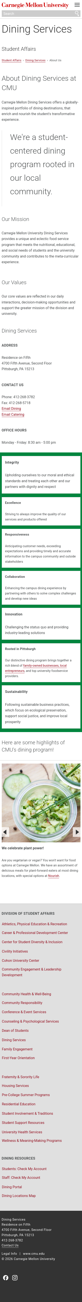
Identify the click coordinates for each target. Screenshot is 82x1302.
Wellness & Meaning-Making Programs (32, 1141)
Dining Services (37, 29)
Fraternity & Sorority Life (20, 1077)
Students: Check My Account (24, 1169)
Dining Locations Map (19, 1196)
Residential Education (18, 1104)
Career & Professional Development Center (35, 933)
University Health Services (22, 1132)
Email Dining (11, 409)
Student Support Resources (23, 1123)
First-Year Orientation (18, 1058)
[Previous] (5, 832)
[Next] (77, 832)
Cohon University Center (20, 961)
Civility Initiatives (15, 951)
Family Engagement (17, 1049)
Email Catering (13, 414)
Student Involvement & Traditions (27, 1113)
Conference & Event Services (24, 1012)
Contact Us (10, 1245)
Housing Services (15, 1086)
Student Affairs (19, 49)
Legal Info (9, 1254)
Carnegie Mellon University (35, 5)
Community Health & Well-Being (26, 994)
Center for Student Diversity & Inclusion (32, 942)
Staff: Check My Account (21, 1178)
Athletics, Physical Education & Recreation (34, 924)
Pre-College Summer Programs (26, 1095)
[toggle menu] (77, 6)
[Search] (41, 13)
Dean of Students (15, 1031)
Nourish (53, 876)
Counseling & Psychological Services (30, 1021)
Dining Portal (12, 1187)
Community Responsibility (22, 1003)
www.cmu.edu (34, 1254)
